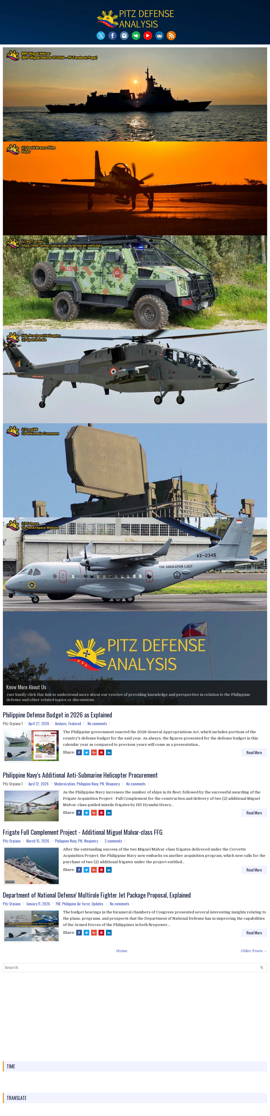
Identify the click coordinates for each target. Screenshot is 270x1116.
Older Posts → (254, 951)
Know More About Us (26, 687)
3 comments (113, 841)
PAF (58, 904)
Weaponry (113, 784)
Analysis (61, 723)
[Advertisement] (135, 1017)
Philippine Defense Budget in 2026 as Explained (57, 714)
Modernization (64, 784)
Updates (97, 904)
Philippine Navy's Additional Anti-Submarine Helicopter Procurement (80, 774)
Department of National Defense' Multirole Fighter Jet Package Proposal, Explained (97, 894)
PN (102, 784)
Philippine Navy (87, 784)
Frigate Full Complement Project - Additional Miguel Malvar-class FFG (83, 831)
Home (121, 951)
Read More (254, 752)
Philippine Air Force (76, 904)
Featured (74, 723)
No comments (97, 723)
